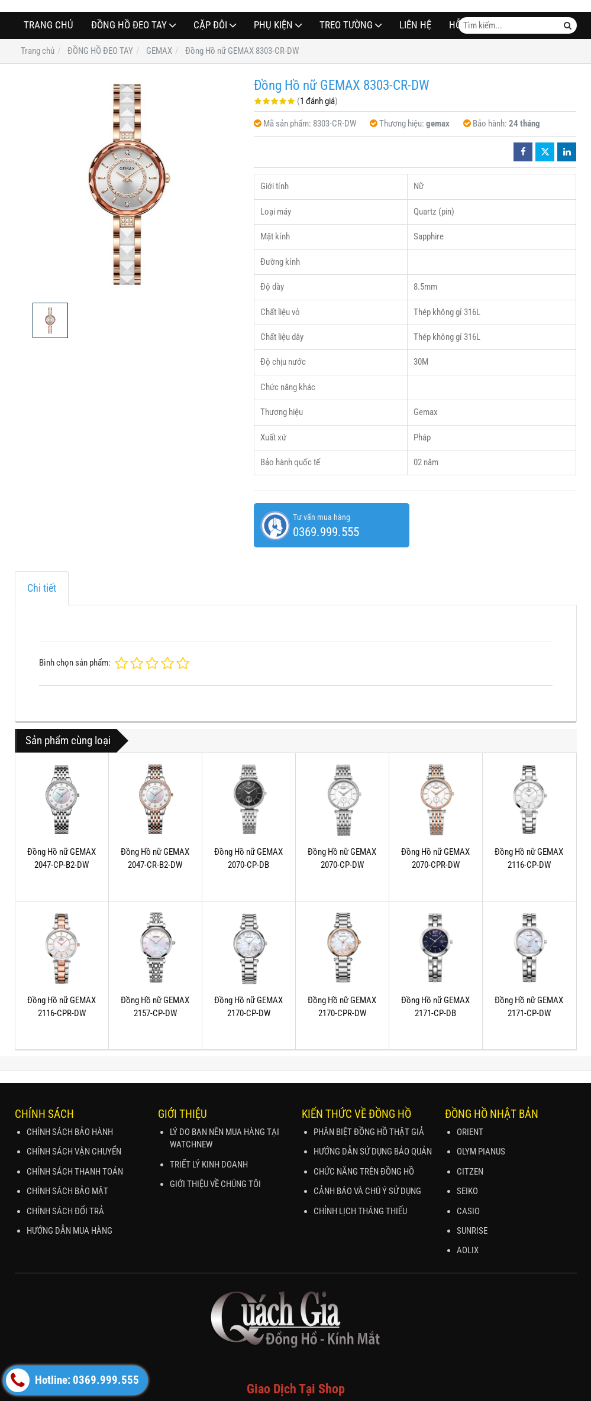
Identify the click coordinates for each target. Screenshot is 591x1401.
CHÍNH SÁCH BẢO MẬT (67, 1191)
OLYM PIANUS (481, 1151)
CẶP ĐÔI (210, 25)
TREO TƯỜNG (346, 25)
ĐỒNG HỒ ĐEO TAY (129, 25)
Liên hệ (415, 25)
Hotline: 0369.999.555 (72, 1380)
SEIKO (467, 1191)
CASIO (468, 1211)
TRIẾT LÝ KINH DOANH (209, 1164)
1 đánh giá (317, 101)
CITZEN (470, 1171)
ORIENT (470, 1132)
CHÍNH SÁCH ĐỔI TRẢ (65, 1211)
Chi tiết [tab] (41, 588)
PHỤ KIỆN (273, 25)
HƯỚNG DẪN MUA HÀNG (69, 1230)
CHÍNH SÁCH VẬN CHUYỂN (74, 1151)
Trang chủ (48, 25)
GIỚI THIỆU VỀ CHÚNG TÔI (215, 1184)
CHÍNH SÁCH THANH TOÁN (75, 1171)
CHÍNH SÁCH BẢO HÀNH (70, 1132)
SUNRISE (472, 1230)
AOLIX (468, 1250)
